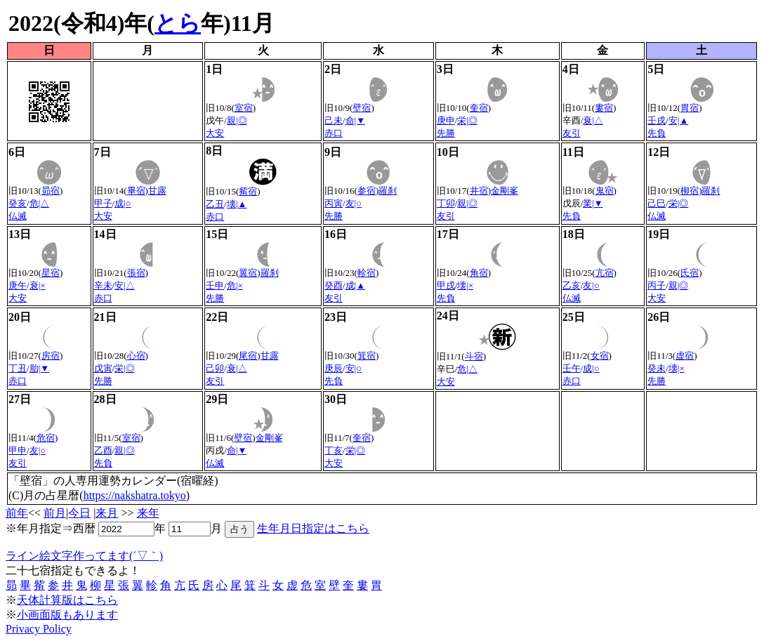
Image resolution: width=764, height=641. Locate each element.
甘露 (157, 190)
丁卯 (446, 203)
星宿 (50, 272)
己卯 (215, 368)
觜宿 (248, 191)
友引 (571, 133)
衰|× (37, 285)
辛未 (103, 285)
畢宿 (136, 190)
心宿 (136, 355)
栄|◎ (467, 120)
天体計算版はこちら (67, 600)
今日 (79, 513)
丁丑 (17, 368)
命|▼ (355, 120)
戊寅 (103, 368)
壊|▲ (236, 204)
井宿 (479, 190)
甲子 (103, 203)
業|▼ (592, 203)
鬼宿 (604, 190)
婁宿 (604, 108)
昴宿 (50, 190)
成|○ (122, 203)
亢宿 (604, 272)
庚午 (17, 285)
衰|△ (593, 120)
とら (177, 23)
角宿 (479, 272)
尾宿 (248, 355)
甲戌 (446, 285)
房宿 (50, 355)
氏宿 (689, 272)
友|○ (353, 203)
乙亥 (571, 285)
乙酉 (103, 450)
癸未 (656, 368)
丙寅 (333, 203)
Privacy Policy (39, 629)
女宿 (600, 355)
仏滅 (17, 216)
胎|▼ (39, 368)
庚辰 (333, 368)
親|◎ (237, 120)
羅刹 (387, 190)
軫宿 (366, 272)
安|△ (124, 285)
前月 (55, 513)
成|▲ (355, 285)
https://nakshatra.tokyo (135, 495)
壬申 (215, 285)
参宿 (366, 190)
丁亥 (333, 450)
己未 (333, 120)
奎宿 (479, 108)
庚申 (446, 120)
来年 (148, 513)
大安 (215, 133)
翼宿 (248, 272)
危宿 (46, 437)
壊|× (465, 285)
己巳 (656, 203)
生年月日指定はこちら (313, 528)
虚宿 (685, 355)
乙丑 (215, 204)
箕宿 (366, 355)
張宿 (136, 272)
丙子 (656, 285)
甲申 (17, 450)
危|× (235, 285)
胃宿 (689, 108)
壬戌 (656, 120)
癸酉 (333, 285)
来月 (107, 513)
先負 (656, 133)
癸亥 (17, 203)
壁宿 (362, 108)
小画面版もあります (67, 615)
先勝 (446, 133)
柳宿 (689, 190)
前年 (17, 513)
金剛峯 (504, 190)
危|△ (39, 203)
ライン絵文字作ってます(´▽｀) (84, 556)
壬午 (571, 368)
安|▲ (678, 120)
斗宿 (474, 356)
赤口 (333, 133)
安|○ (353, 368)
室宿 (244, 108)
